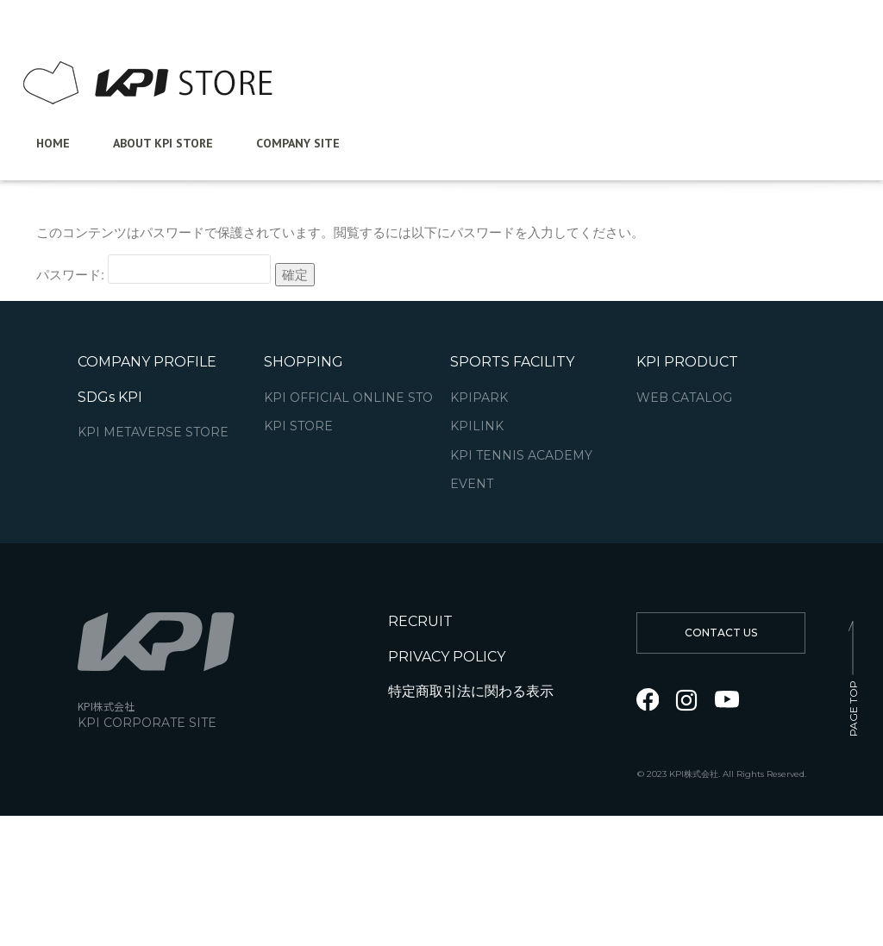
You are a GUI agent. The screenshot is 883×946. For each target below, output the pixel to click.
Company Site (298, 143)
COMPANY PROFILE (147, 362)
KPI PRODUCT (687, 362)
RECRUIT (420, 621)
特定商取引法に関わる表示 (471, 691)
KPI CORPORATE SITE (147, 723)
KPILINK (477, 426)
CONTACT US (721, 632)
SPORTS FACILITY (512, 362)
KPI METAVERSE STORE (153, 432)
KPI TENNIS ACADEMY (521, 455)
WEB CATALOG (684, 398)
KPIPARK (479, 398)
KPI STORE (298, 426)
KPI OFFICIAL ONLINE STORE (357, 398)
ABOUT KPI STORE (163, 143)
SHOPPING (303, 362)
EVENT (471, 484)
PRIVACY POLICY (446, 656)
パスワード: (153, 269)
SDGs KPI (110, 397)
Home (53, 143)
